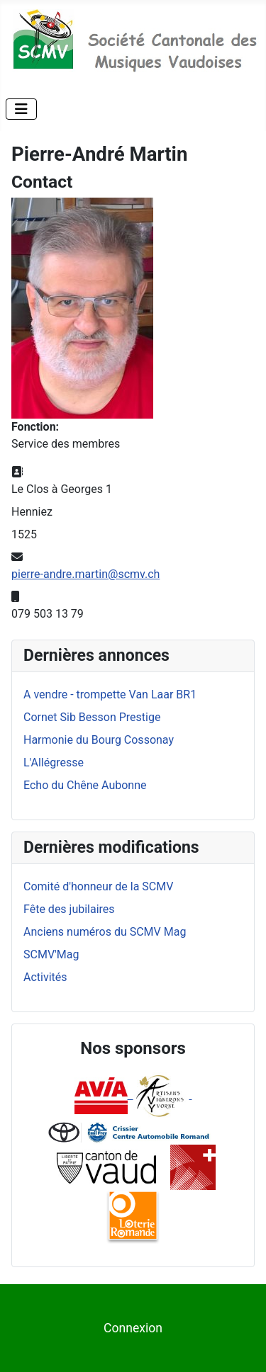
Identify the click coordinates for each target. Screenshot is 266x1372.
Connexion (133, 1328)
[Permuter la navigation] (21, 109)
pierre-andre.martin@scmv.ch (85, 574)
